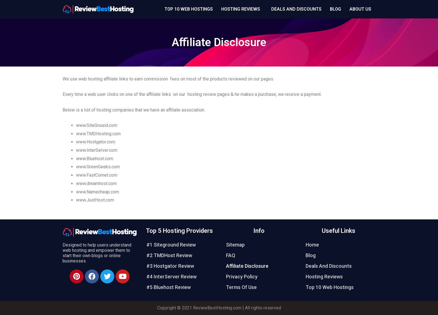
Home (312, 245)
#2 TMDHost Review (169, 255)
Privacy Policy (242, 277)
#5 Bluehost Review (168, 287)
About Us (360, 9)
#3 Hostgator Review (170, 266)
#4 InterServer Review (171, 277)
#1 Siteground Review (171, 245)
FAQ (230, 255)
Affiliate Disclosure (247, 266)
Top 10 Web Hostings (189, 9)
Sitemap (235, 245)
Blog (335, 9)
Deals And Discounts (296, 9)
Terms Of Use (241, 287)
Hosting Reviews (240, 9)
